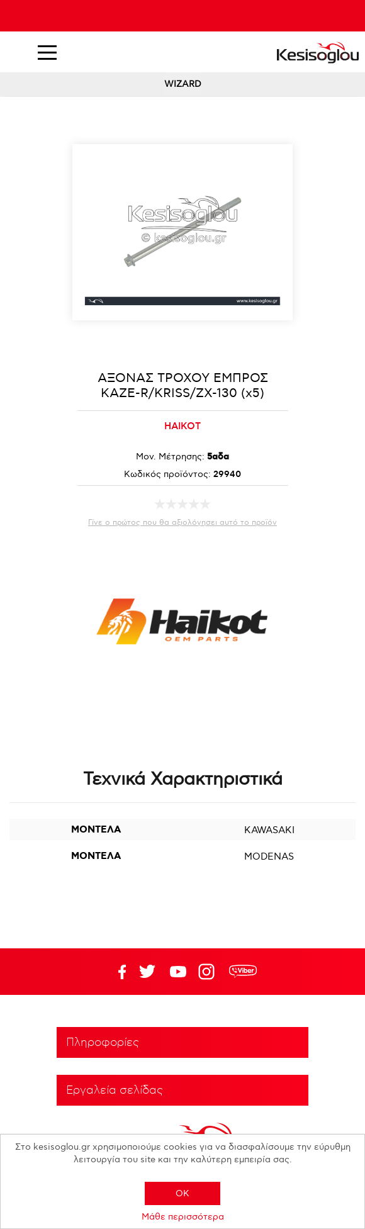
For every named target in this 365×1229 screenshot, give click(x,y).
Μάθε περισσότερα (183, 1216)
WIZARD (182, 84)
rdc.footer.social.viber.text (243, 971)
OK (182, 1193)
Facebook (116, 971)
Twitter (178, 971)
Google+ (209, 971)
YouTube (147, 971)
